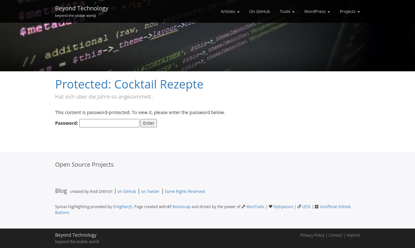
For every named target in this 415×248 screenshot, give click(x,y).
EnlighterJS (122, 206)
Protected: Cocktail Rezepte (129, 84)
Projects (350, 11)
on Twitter (150, 191)
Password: (97, 123)
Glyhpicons (283, 206)
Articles (230, 11)
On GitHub (259, 11)
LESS (306, 206)
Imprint (353, 235)
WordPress (317, 11)
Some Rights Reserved (185, 191)
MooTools (255, 206)
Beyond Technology (81, 10)
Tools (287, 11)
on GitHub (126, 191)
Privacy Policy (313, 235)
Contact (336, 235)
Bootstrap (181, 206)
